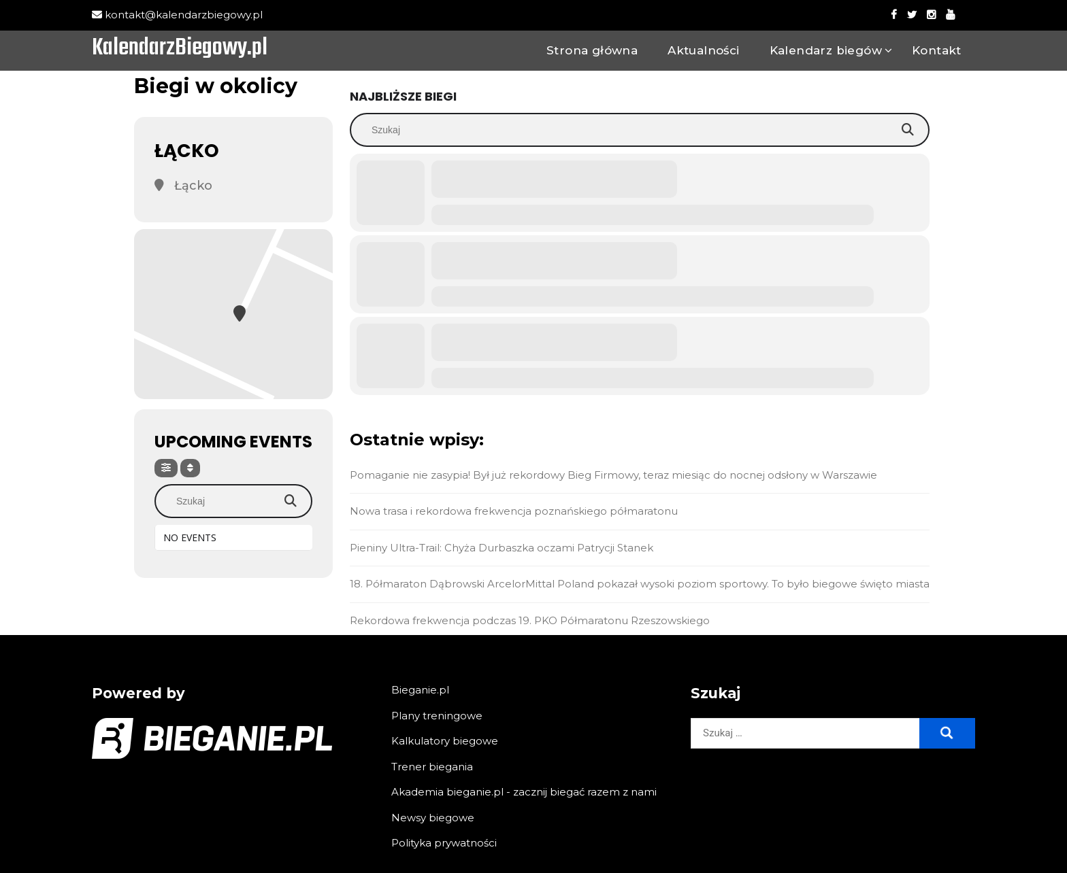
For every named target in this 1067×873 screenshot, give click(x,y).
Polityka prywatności (444, 842)
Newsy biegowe (432, 817)
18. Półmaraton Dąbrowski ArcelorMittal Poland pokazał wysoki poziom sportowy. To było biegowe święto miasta (640, 583)
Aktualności (703, 50)
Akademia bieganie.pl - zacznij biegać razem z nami (524, 791)
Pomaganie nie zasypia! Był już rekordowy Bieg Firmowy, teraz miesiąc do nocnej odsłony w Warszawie (613, 474)
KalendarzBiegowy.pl (179, 49)
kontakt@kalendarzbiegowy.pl (177, 14)
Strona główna (592, 50)
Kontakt (937, 50)
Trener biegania (432, 766)
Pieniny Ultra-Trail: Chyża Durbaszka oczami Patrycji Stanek (501, 547)
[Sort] (190, 468)
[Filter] (166, 468)
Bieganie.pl (420, 689)
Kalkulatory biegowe (444, 740)
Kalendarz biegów (826, 50)
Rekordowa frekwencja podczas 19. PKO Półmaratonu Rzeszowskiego (530, 620)
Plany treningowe (436, 715)
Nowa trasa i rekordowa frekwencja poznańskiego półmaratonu (514, 510)
